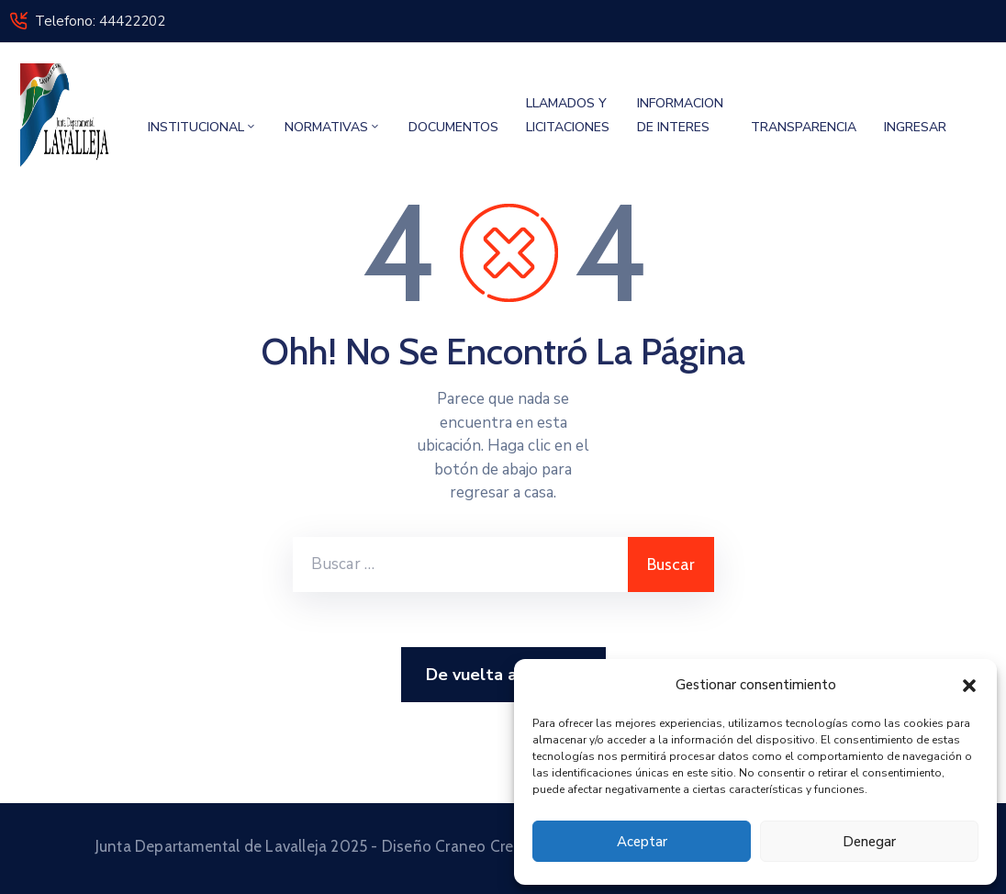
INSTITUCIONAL (202, 127)
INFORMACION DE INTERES (680, 115)
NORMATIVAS (333, 127)
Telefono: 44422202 (100, 21)
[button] (969, 685)
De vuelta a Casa (503, 675)
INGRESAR (915, 127)
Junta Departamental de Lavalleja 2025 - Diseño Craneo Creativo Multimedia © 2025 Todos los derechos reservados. (503, 846)
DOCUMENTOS (453, 127)
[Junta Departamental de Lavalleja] (67, 115)
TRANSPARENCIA (803, 127)
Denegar (869, 842)
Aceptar (642, 842)
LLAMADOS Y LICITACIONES (567, 115)
